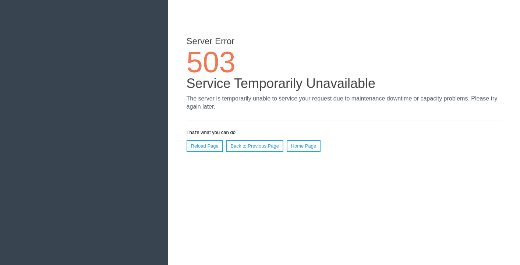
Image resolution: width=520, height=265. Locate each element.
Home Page (303, 146)
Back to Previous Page (254, 146)
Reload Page (205, 146)
